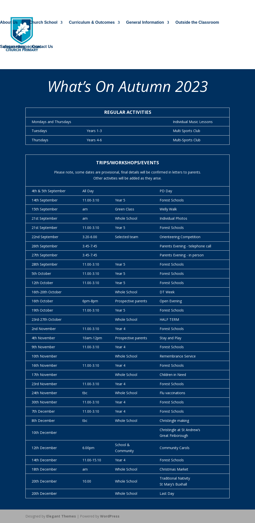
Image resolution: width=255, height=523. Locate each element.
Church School (43, 22)
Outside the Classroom (197, 22)
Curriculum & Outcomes (92, 22)
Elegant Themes (61, 516)
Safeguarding (12, 47)
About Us (9, 22)
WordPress (110, 516)
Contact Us (42, 47)
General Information (145, 22)
